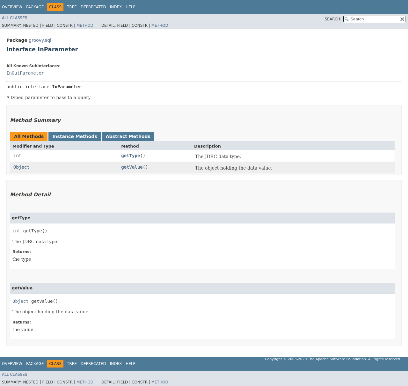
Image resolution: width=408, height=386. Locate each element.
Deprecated (93, 7)
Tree (72, 7)
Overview (12, 7)
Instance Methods (74, 136)
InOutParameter (25, 73)
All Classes (14, 18)
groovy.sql (40, 40)
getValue (131, 167)
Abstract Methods (128, 136)
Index (116, 7)
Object (21, 167)
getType (130, 155)
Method (84, 25)
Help (130, 7)
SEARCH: (333, 19)
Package (35, 7)
